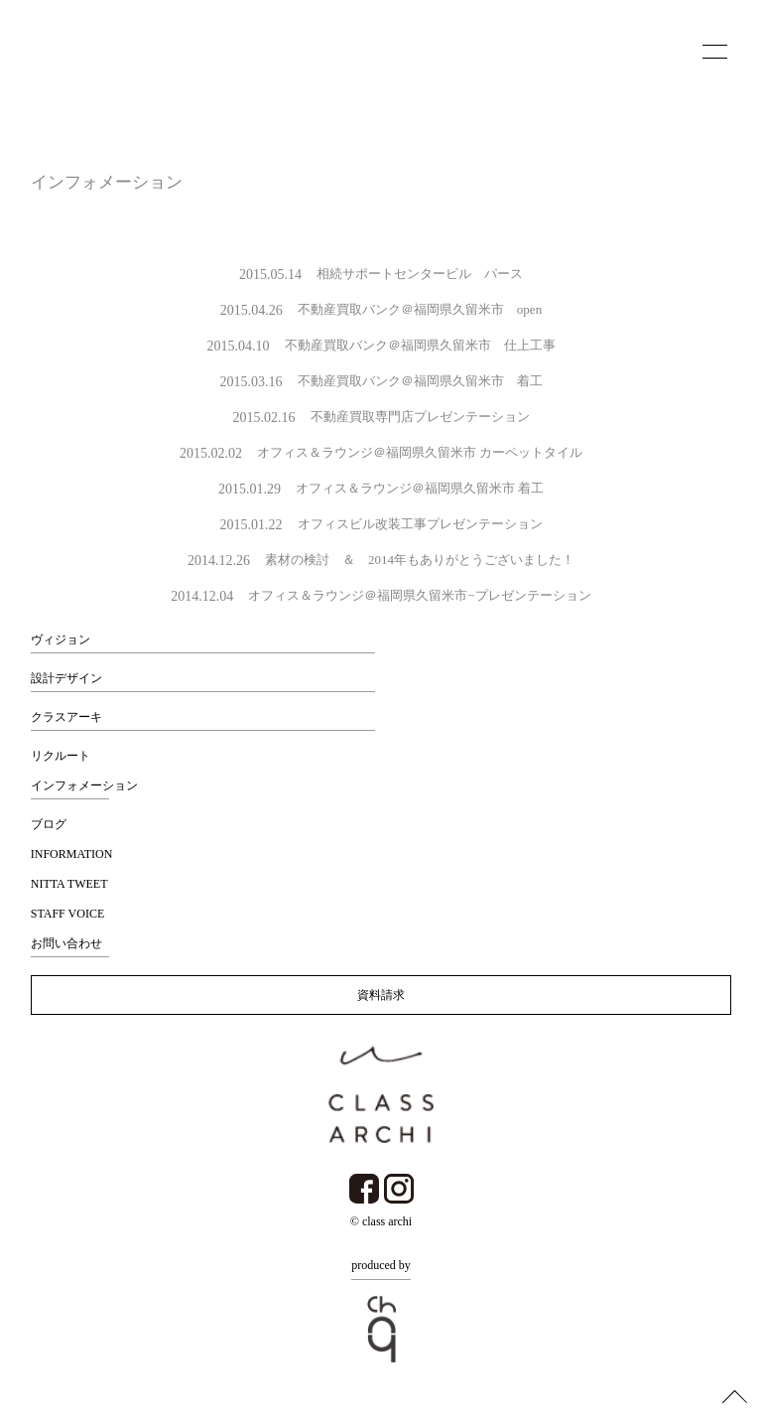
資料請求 (381, 995)
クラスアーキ (66, 717)
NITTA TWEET (69, 884)
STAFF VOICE (68, 914)
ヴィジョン (60, 639)
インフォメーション (84, 785)
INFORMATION (72, 854)
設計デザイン (66, 678)
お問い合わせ (66, 943)
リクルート (60, 756)
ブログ (48, 824)
